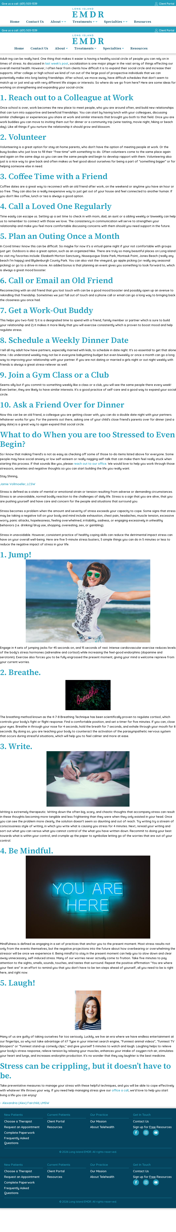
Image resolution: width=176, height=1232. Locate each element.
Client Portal (56, 1121)
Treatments (92, 21)
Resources (150, 21)
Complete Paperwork (19, 1133)
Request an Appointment (22, 1127)
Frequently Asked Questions (16, 1140)
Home (22, 21)
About (65, 21)
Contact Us (42, 21)
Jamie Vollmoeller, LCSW (17, 484)
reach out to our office (90, 464)
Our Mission (98, 1121)
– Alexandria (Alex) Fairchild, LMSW (24, 1103)
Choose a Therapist (18, 1121)
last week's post (56, 63)
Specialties (123, 21)
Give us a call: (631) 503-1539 (19, 3)
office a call (120, 1090)
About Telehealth (102, 1127)
